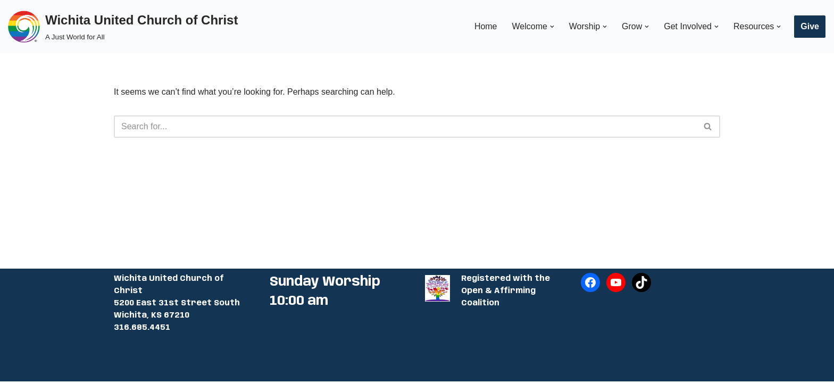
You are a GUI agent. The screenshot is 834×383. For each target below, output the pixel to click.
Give (809, 26)
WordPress (209, 369)
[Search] (405, 126)
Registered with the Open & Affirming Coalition (505, 293)
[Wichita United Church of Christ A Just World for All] (123, 26)
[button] (551, 26)
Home (485, 26)
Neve (124, 369)
